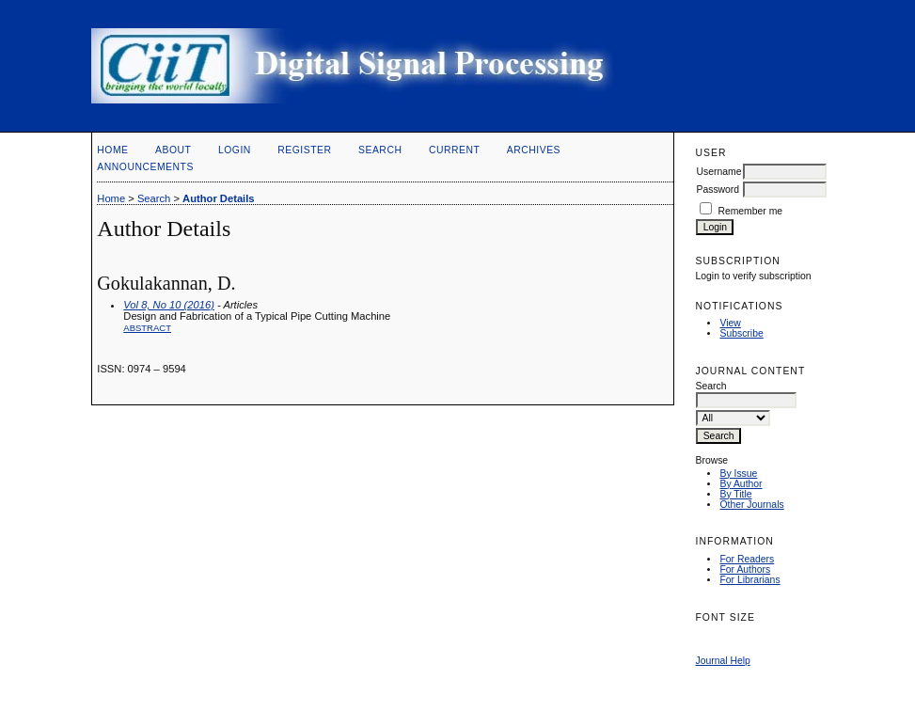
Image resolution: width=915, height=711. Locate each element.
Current (454, 150)
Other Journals (751, 504)
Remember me (750, 211)
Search (380, 150)
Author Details (218, 198)
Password (717, 189)
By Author (740, 484)
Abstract (147, 328)
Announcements (145, 167)
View (729, 323)
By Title (735, 494)
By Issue (738, 473)
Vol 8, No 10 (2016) (168, 304)
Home (112, 150)
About (173, 150)
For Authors (744, 569)
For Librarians (749, 580)
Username (718, 171)
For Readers (746, 559)
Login (234, 150)
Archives (533, 150)
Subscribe (741, 333)
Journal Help (722, 661)
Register (304, 150)
